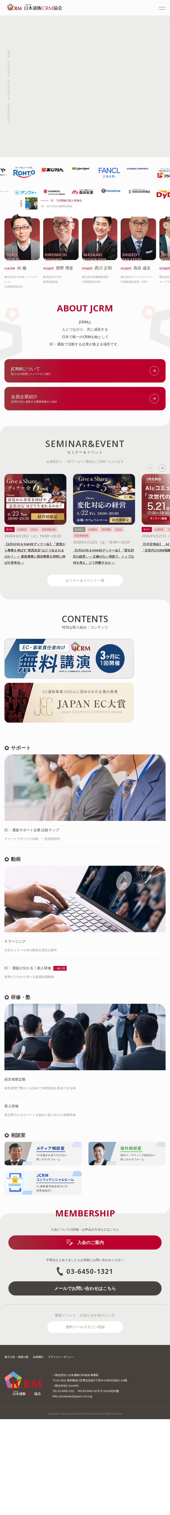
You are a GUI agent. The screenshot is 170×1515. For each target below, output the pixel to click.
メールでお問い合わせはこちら (85, 1384)
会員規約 (38, 1452)
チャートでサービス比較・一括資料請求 (85, 929)
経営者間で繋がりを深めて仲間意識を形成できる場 (85, 1179)
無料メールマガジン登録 (85, 1422)
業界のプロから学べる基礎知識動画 (85, 1067)
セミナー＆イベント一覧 (85, 669)
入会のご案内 (85, 1338)
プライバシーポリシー (61, 1452)
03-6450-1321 (85, 1367)
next (162, 556)
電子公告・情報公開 (16, 1452)
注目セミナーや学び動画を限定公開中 (85, 1041)
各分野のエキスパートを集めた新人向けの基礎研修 (85, 1205)
